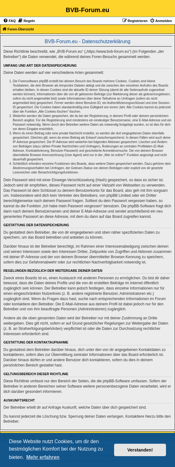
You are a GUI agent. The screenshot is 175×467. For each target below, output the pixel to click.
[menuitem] (9, 21)
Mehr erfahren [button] (42, 457)
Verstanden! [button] (140, 449)
